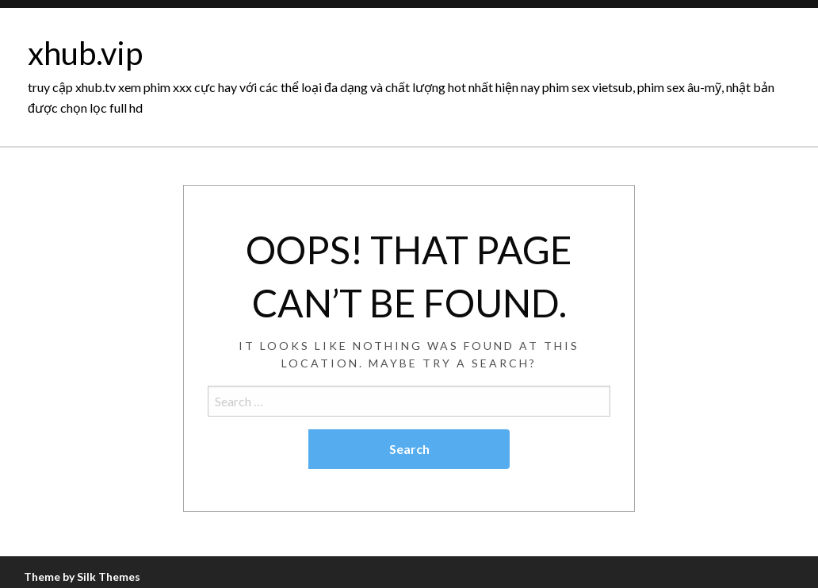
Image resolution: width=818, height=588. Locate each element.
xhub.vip (85, 53)
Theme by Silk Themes (82, 576)
